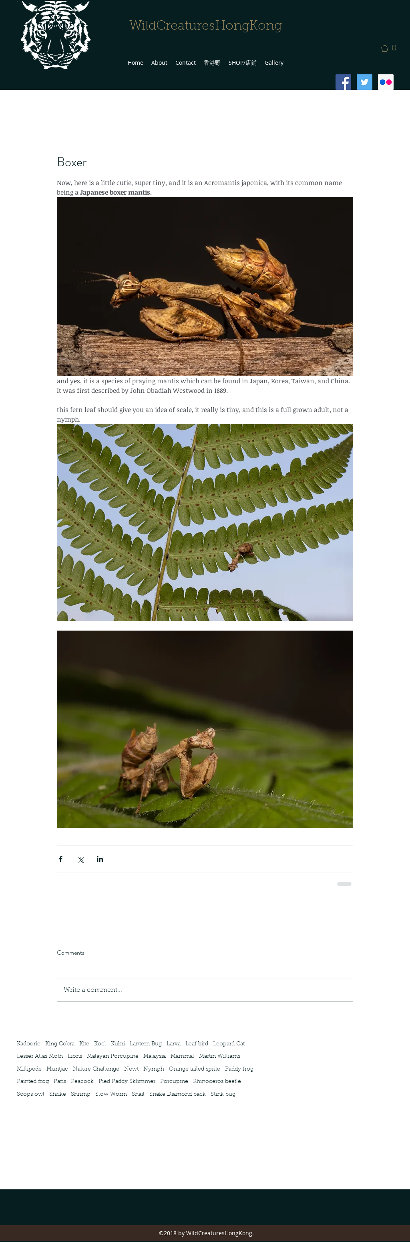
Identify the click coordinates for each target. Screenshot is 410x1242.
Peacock (82, 1082)
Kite (84, 1044)
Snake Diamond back (177, 1094)
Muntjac (57, 1069)
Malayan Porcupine (113, 1056)
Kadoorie (28, 1044)
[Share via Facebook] (60, 859)
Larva (174, 1044)
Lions (75, 1056)
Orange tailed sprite (194, 1069)
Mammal (182, 1056)
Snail (138, 1094)
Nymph (153, 1069)
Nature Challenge (96, 1069)
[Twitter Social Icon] (364, 82)
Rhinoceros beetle (217, 1082)
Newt (131, 1069)
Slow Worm (111, 1094)
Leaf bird (196, 1044)
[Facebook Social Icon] (343, 82)
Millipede (29, 1069)
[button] (391, 48)
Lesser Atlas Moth (40, 1056)
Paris (60, 1082)
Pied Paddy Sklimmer (126, 1082)
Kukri (118, 1044)
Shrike (57, 1094)
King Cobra (59, 1044)
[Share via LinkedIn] (100, 859)
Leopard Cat (229, 1044)
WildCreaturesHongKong (205, 26)
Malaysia (154, 1056)
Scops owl (30, 1094)
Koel (100, 1044)
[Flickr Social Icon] (386, 82)
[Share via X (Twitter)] (80, 859)
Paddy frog (239, 1069)
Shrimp (80, 1094)
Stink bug (223, 1094)
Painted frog (33, 1082)
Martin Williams (219, 1056)
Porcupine (174, 1082)
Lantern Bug (146, 1044)
